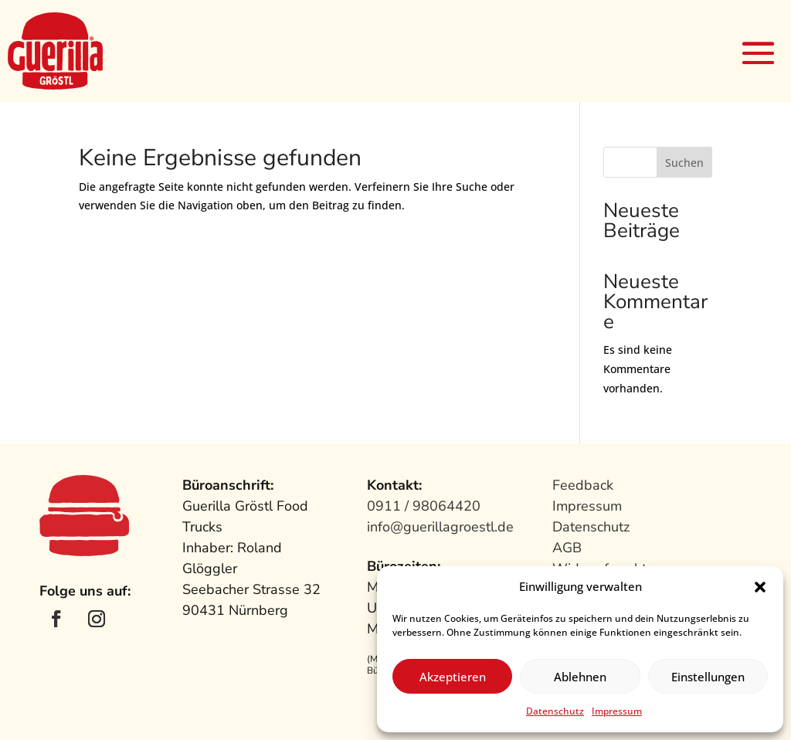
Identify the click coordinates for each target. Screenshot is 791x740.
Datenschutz (555, 711)
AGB (567, 547)
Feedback (582, 485)
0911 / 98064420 (423, 506)
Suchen (684, 162)
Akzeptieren (452, 676)
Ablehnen (580, 676)
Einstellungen (708, 676)
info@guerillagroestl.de (440, 527)
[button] (760, 587)
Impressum (617, 711)
